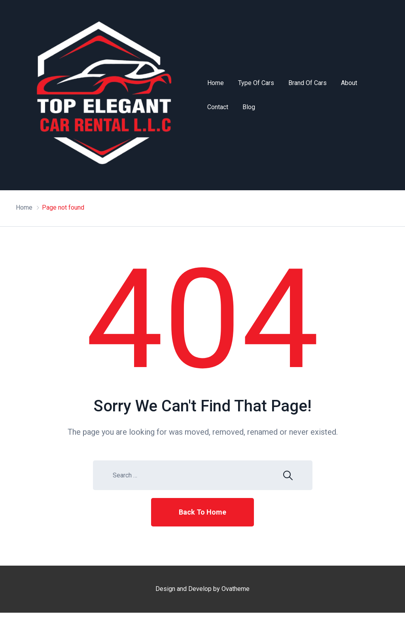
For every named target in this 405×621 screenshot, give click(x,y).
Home (215, 83)
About (349, 83)
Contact (217, 107)
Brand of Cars (307, 83)
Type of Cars (256, 83)
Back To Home (202, 512)
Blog (248, 107)
